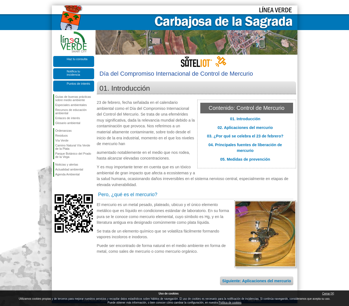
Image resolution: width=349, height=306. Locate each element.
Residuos (61, 135)
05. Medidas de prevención (245, 159)
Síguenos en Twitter (65, 185)
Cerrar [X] (328, 293)
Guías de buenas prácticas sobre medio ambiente (73, 98)
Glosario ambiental (67, 123)
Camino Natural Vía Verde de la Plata (72, 147)
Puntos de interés (78, 83)
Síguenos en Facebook (56, 185)
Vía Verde (61, 140)
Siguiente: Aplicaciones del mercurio (256, 281)
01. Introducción (245, 119)
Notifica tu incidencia (73, 73)
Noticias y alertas (66, 164)
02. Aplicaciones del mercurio (245, 127)
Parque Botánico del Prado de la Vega (73, 155)
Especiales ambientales (71, 105)
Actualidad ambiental (69, 169)
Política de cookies (230, 302)
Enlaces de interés (67, 118)
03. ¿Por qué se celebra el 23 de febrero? (245, 136)
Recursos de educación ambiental (71, 111)
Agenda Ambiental (67, 174)
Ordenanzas (63, 130)
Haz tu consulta (77, 59)
